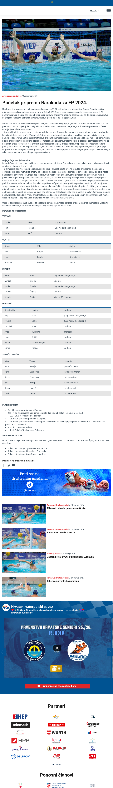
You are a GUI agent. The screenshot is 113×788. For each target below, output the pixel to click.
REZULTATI (95, 10)
